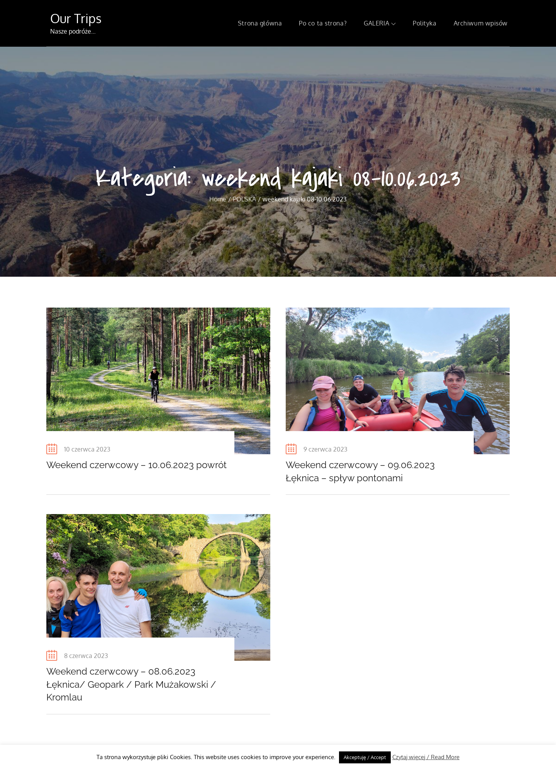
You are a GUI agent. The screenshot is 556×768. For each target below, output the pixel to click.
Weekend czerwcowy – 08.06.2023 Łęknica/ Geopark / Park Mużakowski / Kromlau (131, 684)
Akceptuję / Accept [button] (365, 757)
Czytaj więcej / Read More (425, 757)
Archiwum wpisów (481, 23)
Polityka (424, 23)
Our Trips (76, 18)
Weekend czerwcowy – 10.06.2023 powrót (136, 464)
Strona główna (260, 23)
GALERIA (380, 23)
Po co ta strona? (323, 23)
